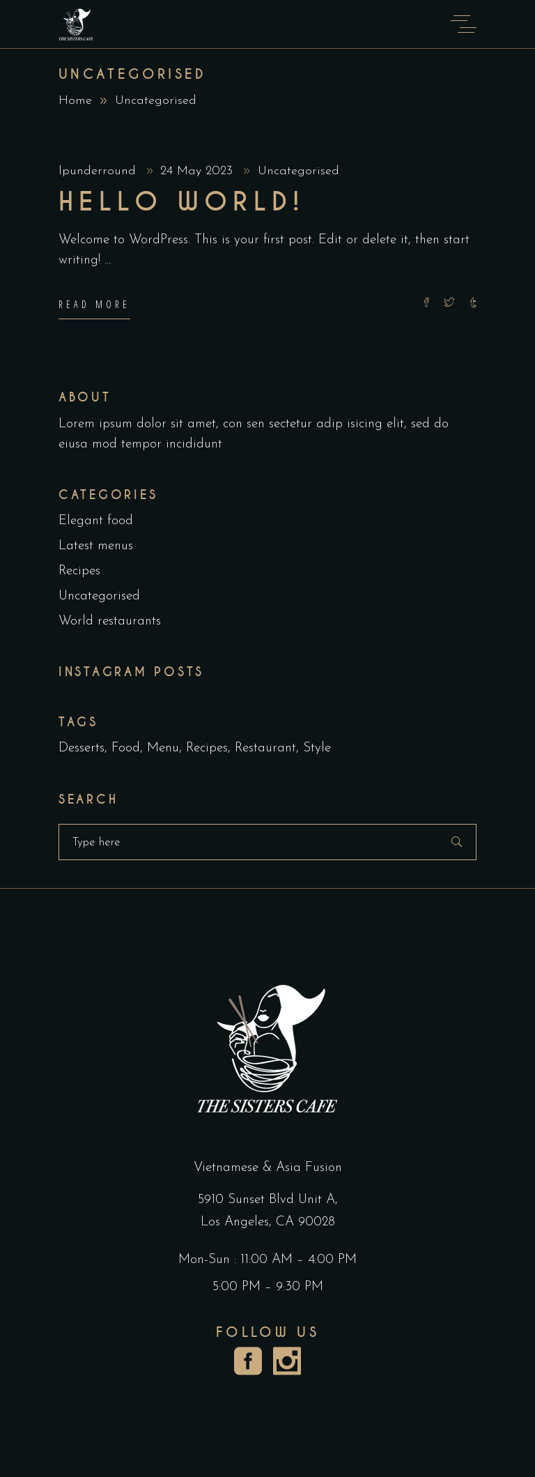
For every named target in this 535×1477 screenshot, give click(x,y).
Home (75, 100)
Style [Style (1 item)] (317, 748)
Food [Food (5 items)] (125, 748)
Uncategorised (298, 171)
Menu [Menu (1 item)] (163, 748)
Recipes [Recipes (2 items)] (207, 748)
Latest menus (96, 546)
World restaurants (110, 621)
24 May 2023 (198, 171)
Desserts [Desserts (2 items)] (81, 748)
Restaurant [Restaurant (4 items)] (265, 748)
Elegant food (96, 521)
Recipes (79, 571)
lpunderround (99, 171)
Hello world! (182, 202)
